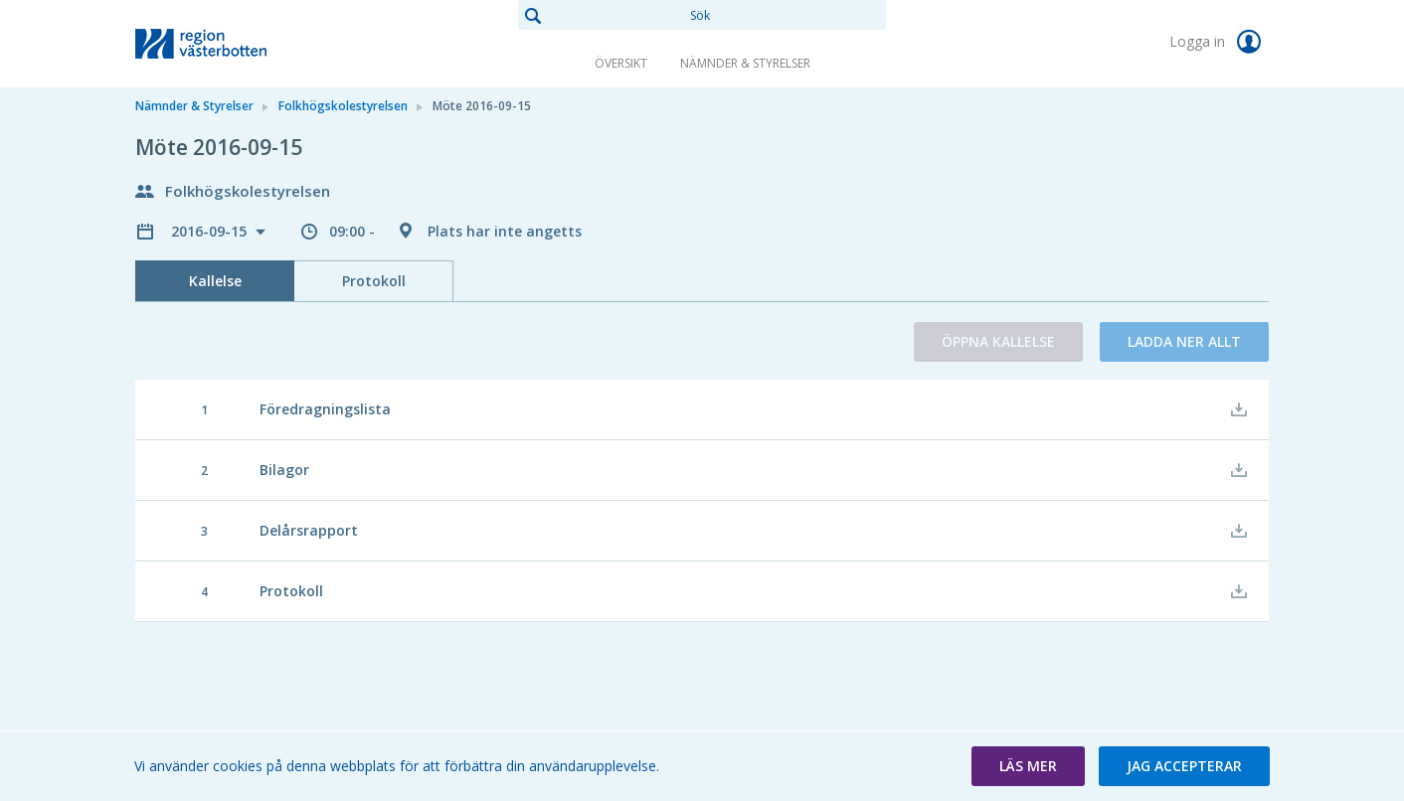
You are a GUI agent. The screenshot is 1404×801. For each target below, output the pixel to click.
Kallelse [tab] (215, 280)
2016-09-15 (211, 231)
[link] (234, 43)
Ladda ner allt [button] (1184, 341)
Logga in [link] (1219, 42)
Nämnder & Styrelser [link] (745, 63)
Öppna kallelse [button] (998, 341)
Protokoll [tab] (374, 280)
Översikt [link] (621, 63)
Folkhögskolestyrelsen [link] (343, 105)
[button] (1028, 766)
